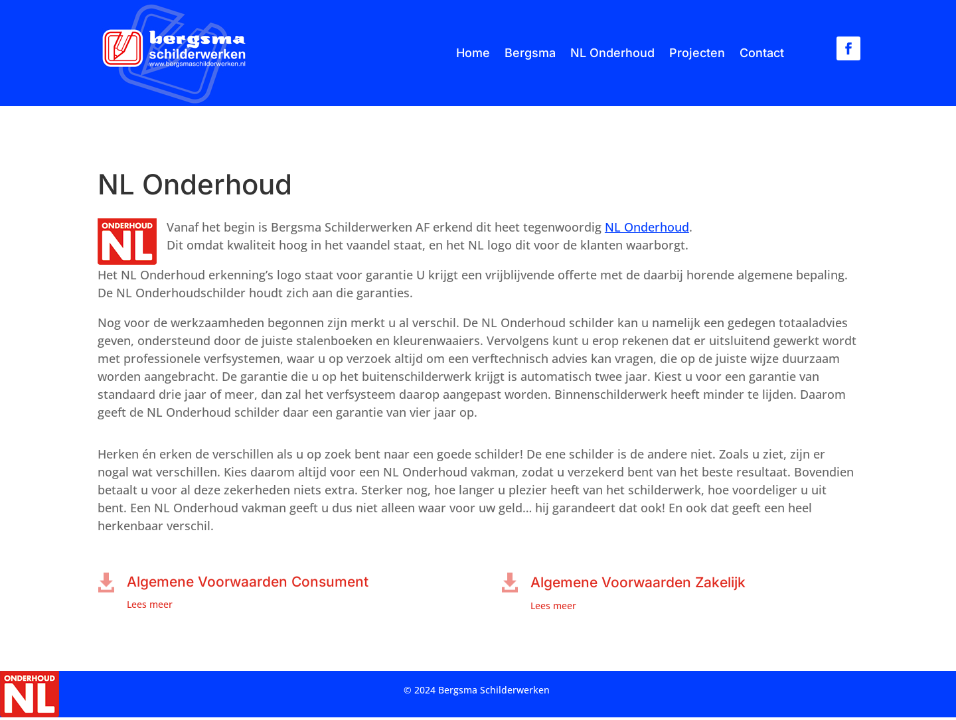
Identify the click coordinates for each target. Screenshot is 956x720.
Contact (762, 53)
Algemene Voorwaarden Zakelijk (638, 582)
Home (473, 53)
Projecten (697, 53)
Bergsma (530, 53)
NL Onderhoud (612, 53)
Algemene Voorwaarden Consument (247, 581)
